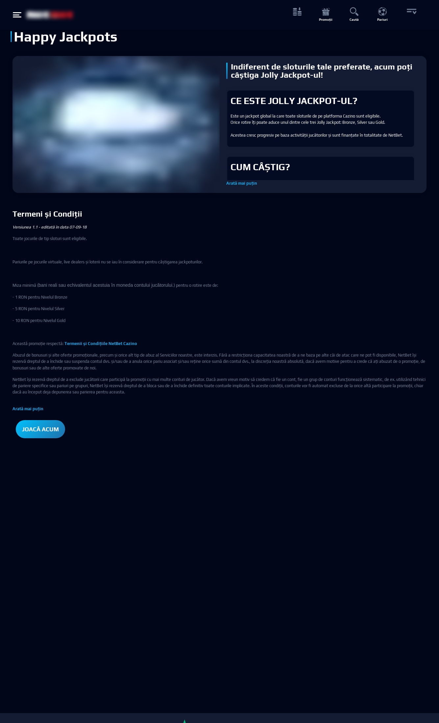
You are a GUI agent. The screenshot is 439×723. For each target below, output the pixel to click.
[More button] (411, 15)
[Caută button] (354, 15)
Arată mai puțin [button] (241, 183)
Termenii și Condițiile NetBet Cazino (100, 343)
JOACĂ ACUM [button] (40, 429)
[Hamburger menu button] (17, 15)
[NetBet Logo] (50, 15)
